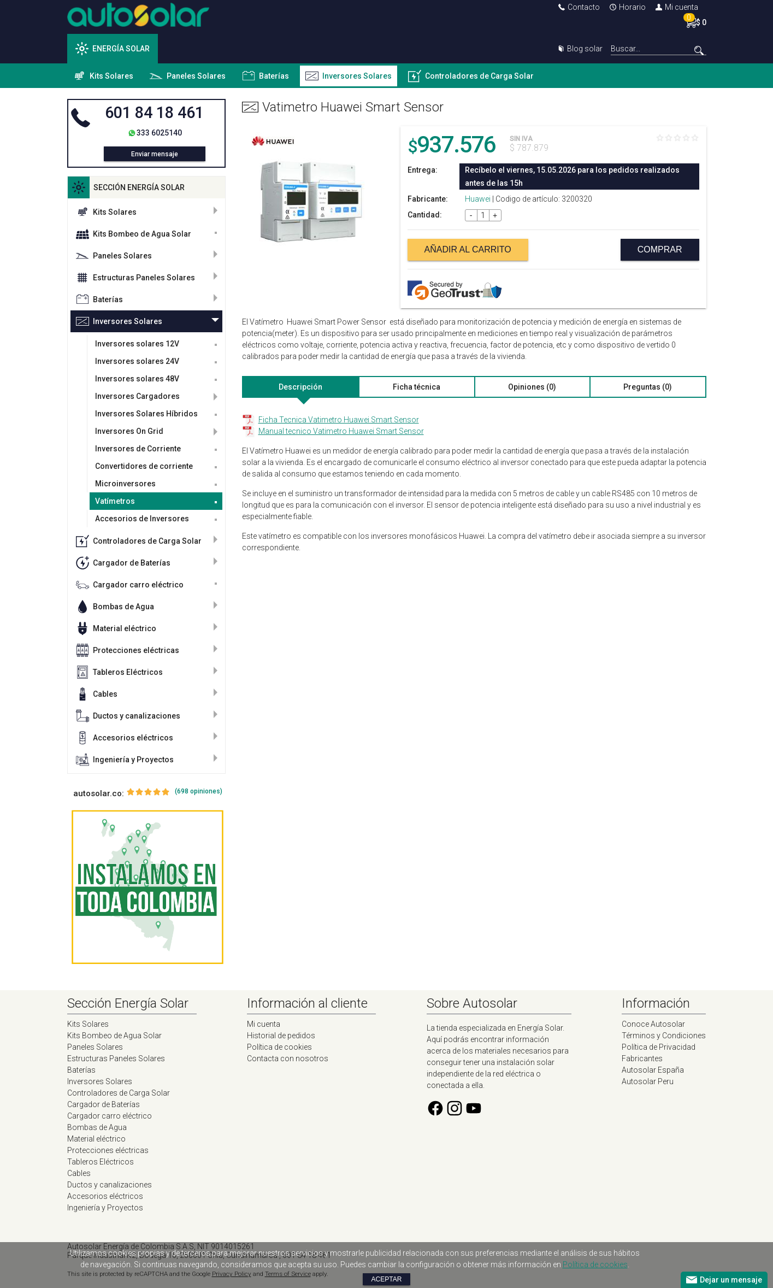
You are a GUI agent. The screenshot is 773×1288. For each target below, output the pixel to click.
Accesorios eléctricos (124, 737)
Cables (96, 694)
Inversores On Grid (129, 431)
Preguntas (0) (647, 387)
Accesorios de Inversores (142, 518)
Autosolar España (653, 1070)
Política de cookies (279, 1047)
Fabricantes (642, 1058)
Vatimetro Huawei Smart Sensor (343, 107)
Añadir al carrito (467, 249)
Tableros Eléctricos (119, 672)
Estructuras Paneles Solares (135, 277)
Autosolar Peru (648, 1081)
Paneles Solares (188, 76)
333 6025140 (159, 132)
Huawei (478, 199)
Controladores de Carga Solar (471, 76)
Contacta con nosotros (287, 1058)
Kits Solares (103, 76)
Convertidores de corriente (144, 466)
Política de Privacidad (658, 1047)
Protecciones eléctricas (127, 650)
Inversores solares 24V (137, 361)
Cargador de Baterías (123, 562)
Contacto (579, 7)
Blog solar (580, 48)
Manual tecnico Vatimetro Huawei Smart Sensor (341, 431)
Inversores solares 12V (137, 343)
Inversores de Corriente (138, 448)
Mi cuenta (677, 7)
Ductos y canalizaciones (128, 715)
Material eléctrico (116, 628)
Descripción (300, 387)
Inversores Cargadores (137, 396)
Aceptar (386, 1279)
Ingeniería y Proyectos (125, 759)
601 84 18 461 (154, 112)
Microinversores (125, 483)
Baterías (265, 76)
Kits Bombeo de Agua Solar (133, 233)
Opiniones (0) (532, 387)
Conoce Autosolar (653, 1024)
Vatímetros (115, 501)
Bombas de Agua (115, 606)
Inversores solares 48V (137, 378)
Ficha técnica (416, 387)
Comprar (660, 249)
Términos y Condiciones (664, 1035)
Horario (628, 7)
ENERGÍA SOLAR (112, 48)
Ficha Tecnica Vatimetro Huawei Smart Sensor (338, 419)
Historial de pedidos (281, 1035)
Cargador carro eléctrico (130, 584)
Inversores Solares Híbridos (146, 413)
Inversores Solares (348, 76)
